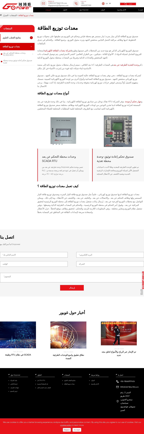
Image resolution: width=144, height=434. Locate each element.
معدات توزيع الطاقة (26, 15)
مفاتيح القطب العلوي (12, 38)
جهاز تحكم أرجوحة (133, 101)
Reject (67, 430)
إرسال (72, 288)
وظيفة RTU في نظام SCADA (18, 356)
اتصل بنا (140, 10)
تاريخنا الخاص (13, 385)
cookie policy (65, 425)
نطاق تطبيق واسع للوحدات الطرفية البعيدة (68, 358)
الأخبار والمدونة (121, 10)
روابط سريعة (95, 377)
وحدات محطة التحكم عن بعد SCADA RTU (14, 54)
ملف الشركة (13, 382)
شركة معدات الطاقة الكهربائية (57, 50)
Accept (77, 430)
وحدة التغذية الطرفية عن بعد (126, 65)
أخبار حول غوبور (72, 313)
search (130, 4)
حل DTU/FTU (41, 382)
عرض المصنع (14, 393)
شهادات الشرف (14, 389)
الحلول (65, 10)
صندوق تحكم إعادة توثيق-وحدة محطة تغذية (17, 61)
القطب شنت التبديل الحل (44, 389)
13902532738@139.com (129, 389)
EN (107, 3)
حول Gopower (84, 10)
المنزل (5, 15)
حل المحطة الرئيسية (42, 385)
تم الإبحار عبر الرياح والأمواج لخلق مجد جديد (119, 355)
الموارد (103, 10)
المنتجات (48, 10)
